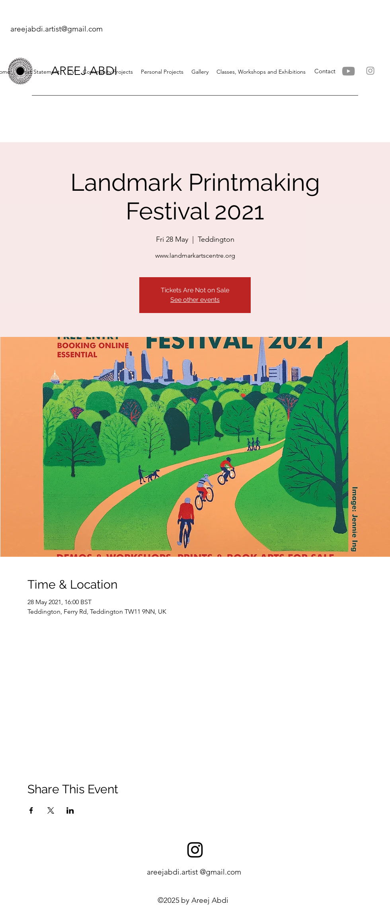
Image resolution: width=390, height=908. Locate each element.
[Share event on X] (51, 810)
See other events (195, 299)
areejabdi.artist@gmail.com (56, 28)
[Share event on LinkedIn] (70, 810)
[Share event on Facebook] (31, 810)
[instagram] (195, 850)
